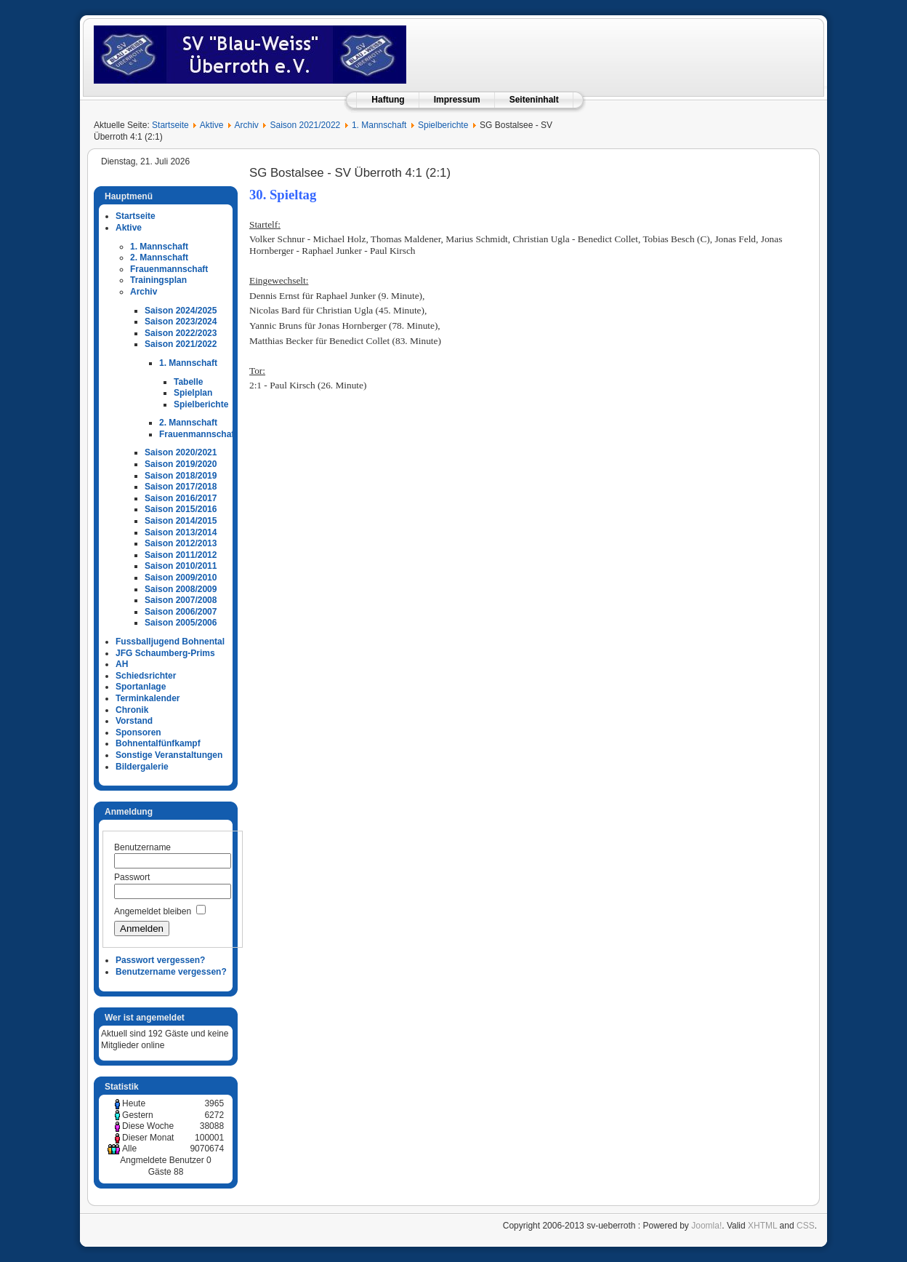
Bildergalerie (142, 767)
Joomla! (706, 1226)
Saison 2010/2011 (181, 566)
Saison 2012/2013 (181, 543)
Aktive (212, 125)
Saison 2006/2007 (181, 612)
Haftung (387, 100)
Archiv (246, 125)
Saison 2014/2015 (181, 521)
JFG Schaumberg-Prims (165, 653)
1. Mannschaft (379, 125)
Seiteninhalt (534, 100)
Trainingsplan (158, 280)
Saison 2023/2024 (181, 321)
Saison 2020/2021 (181, 452)
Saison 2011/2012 (181, 555)
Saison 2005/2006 (181, 623)
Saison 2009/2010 (181, 577)
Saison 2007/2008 (181, 600)
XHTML (762, 1226)
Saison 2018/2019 (181, 476)
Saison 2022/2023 (181, 333)
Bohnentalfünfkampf (158, 743)
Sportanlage (141, 687)
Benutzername (142, 847)
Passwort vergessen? (160, 960)
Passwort (132, 877)
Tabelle (188, 382)
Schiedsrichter (146, 676)
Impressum (457, 100)
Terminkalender (148, 698)
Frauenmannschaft (169, 269)
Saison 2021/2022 (305, 125)
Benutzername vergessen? (171, 972)
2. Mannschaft (159, 257)
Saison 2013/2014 (181, 532)
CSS (806, 1226)
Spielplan (193, 393)
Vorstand (134, 721)
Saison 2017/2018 (181, 487)
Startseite (170, 125)
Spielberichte (443, 125)
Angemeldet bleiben (152, 911)
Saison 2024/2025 (181, 310)
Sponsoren (138, 732)
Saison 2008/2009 (181, 589)
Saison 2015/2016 (181, 509)
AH (122, 664)
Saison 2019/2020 (181, 464)
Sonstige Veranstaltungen (169, 755)
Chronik (132, 710)
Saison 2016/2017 (181, 498)
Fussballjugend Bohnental (170, 641)
